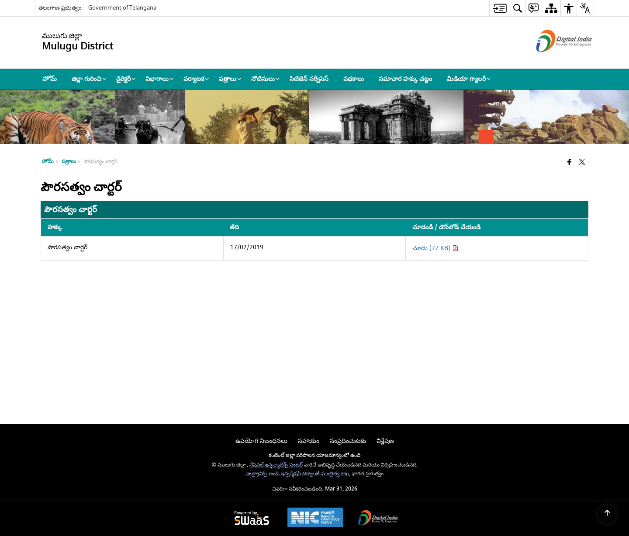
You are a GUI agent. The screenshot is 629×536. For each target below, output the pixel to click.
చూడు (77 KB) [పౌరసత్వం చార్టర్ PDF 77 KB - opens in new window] (435, 248)
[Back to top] (607, 514)
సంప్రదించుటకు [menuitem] (348, 441)
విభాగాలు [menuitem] (159, 79)
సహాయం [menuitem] (308, 441)
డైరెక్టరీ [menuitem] (126, 79)
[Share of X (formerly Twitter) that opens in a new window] (582, 163)
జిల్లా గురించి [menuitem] (89, 79)
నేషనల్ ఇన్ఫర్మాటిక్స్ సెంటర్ (276, 465)
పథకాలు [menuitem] (353, 79)
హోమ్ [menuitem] (49, 79)
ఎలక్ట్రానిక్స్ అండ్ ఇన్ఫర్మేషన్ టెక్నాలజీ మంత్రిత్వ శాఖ (297, 473)
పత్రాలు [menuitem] (230, 79)
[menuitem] (499, 8)
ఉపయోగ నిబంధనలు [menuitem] (261, 441)
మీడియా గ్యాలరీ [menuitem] (469, 79)
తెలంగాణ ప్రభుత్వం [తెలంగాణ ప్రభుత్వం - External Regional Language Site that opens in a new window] (60, 7)
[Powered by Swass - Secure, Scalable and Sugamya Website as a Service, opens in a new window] (252, 518)
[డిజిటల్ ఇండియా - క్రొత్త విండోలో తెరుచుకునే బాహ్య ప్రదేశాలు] (553, 59)
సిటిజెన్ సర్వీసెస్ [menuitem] (309, 79)
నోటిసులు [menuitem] (265, 79)
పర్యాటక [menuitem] (196, 79)
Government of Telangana (122, 7)
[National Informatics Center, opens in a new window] (315, 518)
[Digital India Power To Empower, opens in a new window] (378, 518)
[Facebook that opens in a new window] (569, 163)
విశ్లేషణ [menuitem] (385, 441)
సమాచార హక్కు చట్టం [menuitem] (405, 79)
